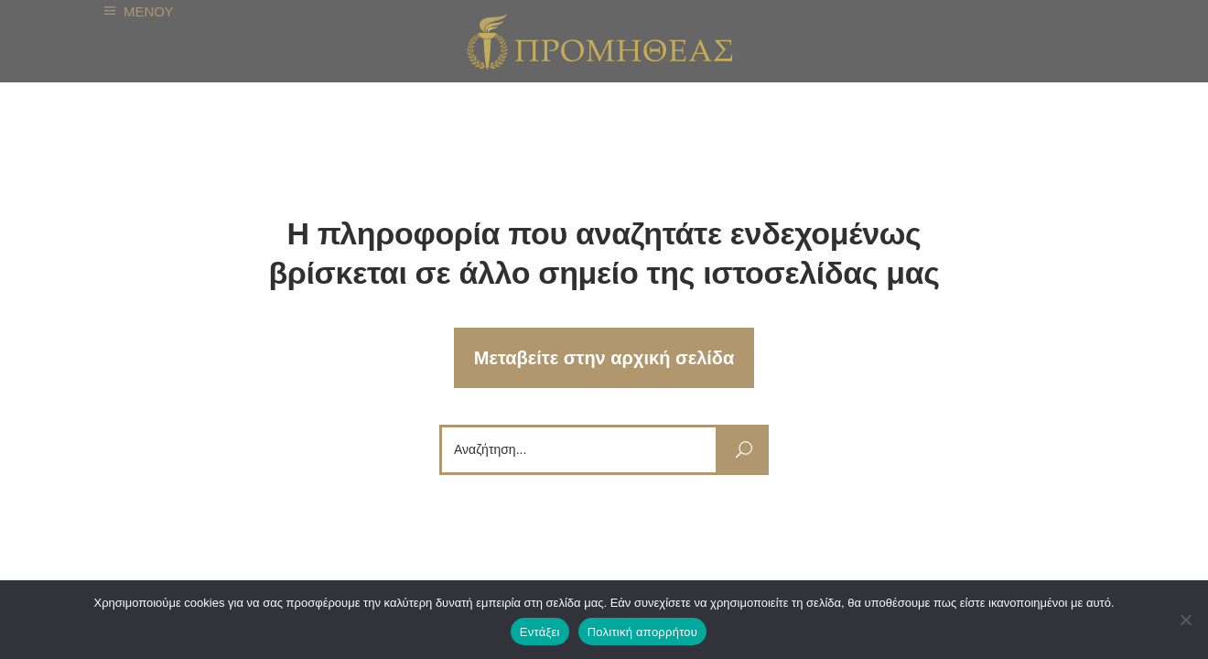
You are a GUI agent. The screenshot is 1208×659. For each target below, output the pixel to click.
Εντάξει (540, 632)
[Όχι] (1185, 619)
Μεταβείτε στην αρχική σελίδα (604, 358)
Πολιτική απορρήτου (642, 632)
